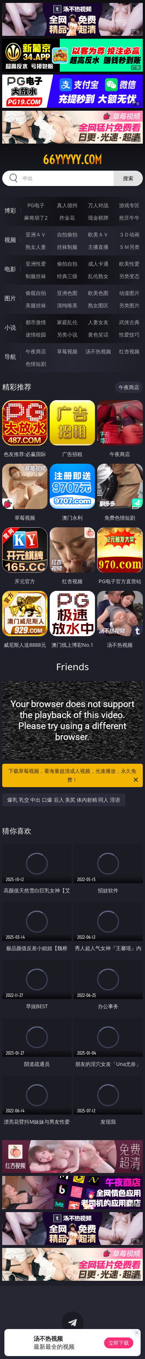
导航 (10, 357)
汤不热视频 (98, 351)
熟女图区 (98, 305)
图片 (10, 298)
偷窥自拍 (36, 292)
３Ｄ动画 (129, 234)
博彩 (10, 210)
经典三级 (67, 276)
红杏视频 (129, 351)
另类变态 (129, 276)
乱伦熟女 (98, 276)
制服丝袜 (36, 276)
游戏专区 (129, 205)
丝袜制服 (67, 246)
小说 (10, 327)
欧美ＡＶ (98, 234)
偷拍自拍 (67, 263)
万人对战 (98, 205)
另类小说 (67, 334)
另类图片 (129, 305)
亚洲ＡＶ (36, 234)
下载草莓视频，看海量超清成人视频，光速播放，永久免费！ (73, 775)
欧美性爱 (129, 263)
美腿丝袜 (36, 305)
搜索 (128, 178)
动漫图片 (129, 292)
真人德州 (67, 205)
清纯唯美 (67, 305)
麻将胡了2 (35, 217)
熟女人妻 (36, 246)
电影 (10, 269)
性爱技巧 (129, 334)
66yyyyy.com (72, 159)
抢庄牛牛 (129, 217)
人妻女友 (98, 322)
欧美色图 (98, 292)
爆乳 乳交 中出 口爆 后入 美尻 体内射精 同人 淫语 (63, 799)
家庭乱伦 (67, 322)
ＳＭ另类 (129, 246)
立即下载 (118, 1342)
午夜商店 (36, 351)
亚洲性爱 (36, 263)
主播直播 (98, 246)
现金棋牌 (98, 217)
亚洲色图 (67, 292)
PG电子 (36, 205)
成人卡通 (98, 263)
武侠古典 (129, 322)
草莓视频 (67, 351)
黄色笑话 (98, 334)
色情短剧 (36, 363)
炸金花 (67, 217)
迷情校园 (36, 334)
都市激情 (36, 322)
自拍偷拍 (67, 234)
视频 (10, 240)
